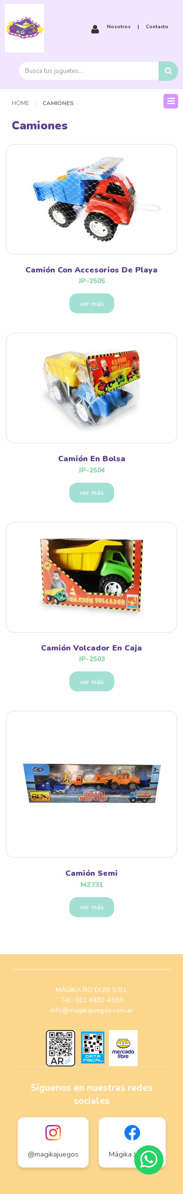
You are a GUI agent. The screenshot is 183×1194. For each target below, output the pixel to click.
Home (20, 103)
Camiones (58, 103)
